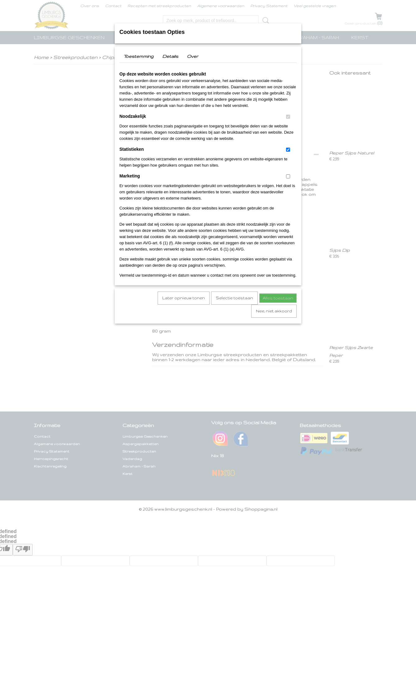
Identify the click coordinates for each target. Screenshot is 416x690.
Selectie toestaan (234, 298)
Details (170, 56)
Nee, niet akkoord (274, 311)
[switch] (288, 117)
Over (192, 56)
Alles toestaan (278, 298)
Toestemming (138, 56)
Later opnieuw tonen (183, 298)
